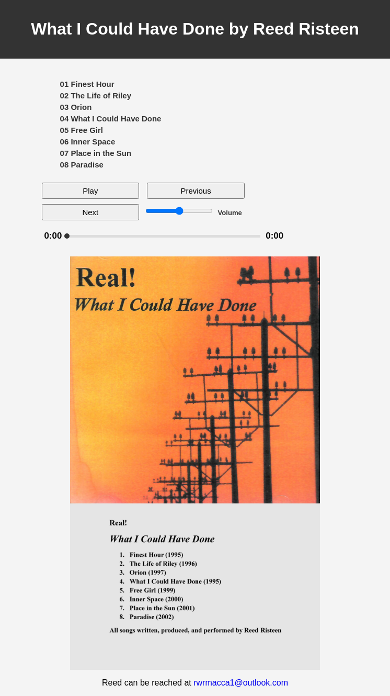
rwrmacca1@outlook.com (240, 682)
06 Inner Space (88, 141)
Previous (195, 190)
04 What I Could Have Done (111, 118)
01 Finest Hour (87, 84)
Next (90, 212)
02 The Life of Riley (95, 95)
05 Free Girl (81, 130)
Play (90, 190)
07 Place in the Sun (95, 153)
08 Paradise (82, 164)
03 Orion (76, 107)
